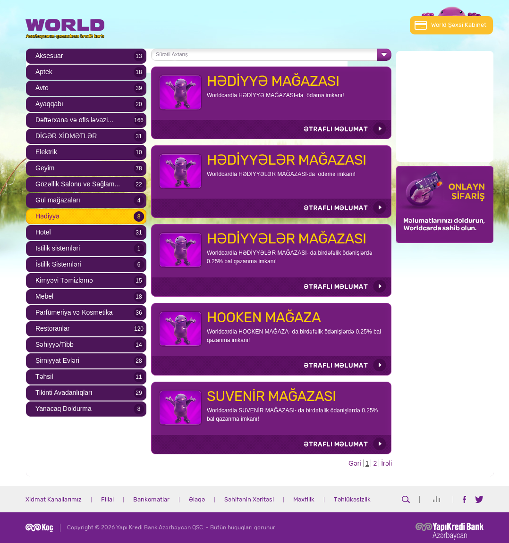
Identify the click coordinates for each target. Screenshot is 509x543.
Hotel (43, 232)
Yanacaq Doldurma (63, 408)
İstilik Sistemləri (58, 264)
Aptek (43, 71)
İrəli (386, 463)
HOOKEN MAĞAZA (264, 317)
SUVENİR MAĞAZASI (271, 396)
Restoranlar (52, 328)
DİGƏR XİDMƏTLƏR (66, 136)
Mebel (44, 296)
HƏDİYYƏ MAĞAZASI (273, 81)
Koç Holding (39, 528)
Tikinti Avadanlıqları (64, 392)
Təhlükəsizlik (352, 499)
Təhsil (44, 376)
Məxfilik (303, 499)
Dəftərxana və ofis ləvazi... (74, 120)
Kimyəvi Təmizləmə (64, 280)
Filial (107, 499)
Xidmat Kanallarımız (53, 499)
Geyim (44, 168)
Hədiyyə (47, 216)
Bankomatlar (151, 499)
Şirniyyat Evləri (57, 360)
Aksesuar (49, 55)
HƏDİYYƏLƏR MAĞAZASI (286, 159)
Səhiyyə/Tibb (54, 344)
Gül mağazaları (57, 200)
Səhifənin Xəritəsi (249, 499)
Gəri (354, 463)
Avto (42, 88)
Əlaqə (197, 499)
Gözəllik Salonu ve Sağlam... (77, 184)
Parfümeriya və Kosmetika (74, 312)
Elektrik (46, 152)
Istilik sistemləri (57, 248)
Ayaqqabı (49, 104)
